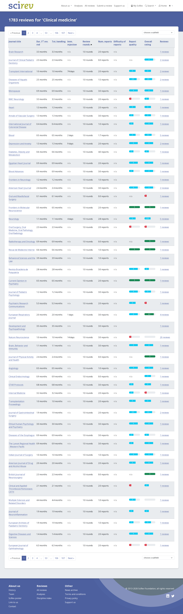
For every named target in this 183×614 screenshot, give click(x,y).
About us (65, 5)
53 (46, 33)
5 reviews (164, 135)
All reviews (90, 5)
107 (63, 33)
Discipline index (44, 598)
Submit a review (104, 5)
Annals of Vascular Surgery (21, 115)
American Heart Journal (20, 188)
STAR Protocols (16, 384)
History (12, 590)
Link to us (13, 602)
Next (71, 33)
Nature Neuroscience (19, 337)
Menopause (14, 91)
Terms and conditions (75, 594)
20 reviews (165, 337)
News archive (71, 590)
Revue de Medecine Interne (22, 249)
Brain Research (16, 51)
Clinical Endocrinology (19, 376)
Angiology (13, 368)
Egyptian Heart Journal (19, 163)
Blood (11, 135)
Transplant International (20, 71)
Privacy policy (71, 598)
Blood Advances (16, 171)
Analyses (78, 5)
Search (149, 5)
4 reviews (164, 314)
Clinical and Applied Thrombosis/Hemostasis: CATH (21, 488)
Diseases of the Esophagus (22, 435)
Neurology (14, 219)
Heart (11, 107)
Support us (119, 5)
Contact (12, 606)
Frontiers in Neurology (19, 179)
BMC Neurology (16, 99)
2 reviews (164, 60)
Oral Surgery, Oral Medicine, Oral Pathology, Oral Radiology (21, 230)
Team (11, 594)
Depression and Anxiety (20, 143)
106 (56, 33)
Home (162, 5)
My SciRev (137, 5)
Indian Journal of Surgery (21, 454)
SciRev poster (15, 598)
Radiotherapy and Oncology (22, 241)
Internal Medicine (17, 393)
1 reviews (164, 51)
